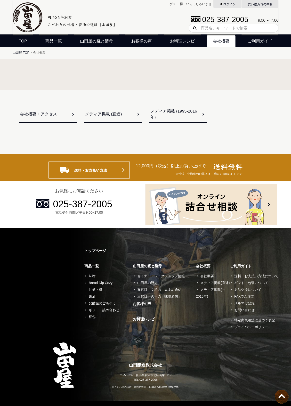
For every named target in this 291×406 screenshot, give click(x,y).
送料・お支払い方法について (256, 276)
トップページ (95, 251)
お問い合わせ (244, 310)
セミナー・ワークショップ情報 (161, 276)
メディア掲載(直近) (215, 283)
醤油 (92, 296)
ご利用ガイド (260, 41)
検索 (193, 28)
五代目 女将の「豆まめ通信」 (161, 290)
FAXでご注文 (244, 296)
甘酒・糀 (95, 290)
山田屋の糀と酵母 (96, 41)
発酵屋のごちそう (102, 303)
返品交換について (247, 290)
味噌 (92, 276)
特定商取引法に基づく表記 (254, 320)
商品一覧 (53, 41)
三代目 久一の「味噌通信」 (159, 296)
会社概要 (221, 41)
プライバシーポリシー (251, 327)
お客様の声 (141, 41)
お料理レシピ (182, 41)
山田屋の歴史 (147, 283)
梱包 (92, 317)
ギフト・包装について (251, 283)
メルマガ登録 (244, 303)
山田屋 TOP (21, 52)
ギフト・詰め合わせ (104, 310)
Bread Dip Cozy (101, 283)
